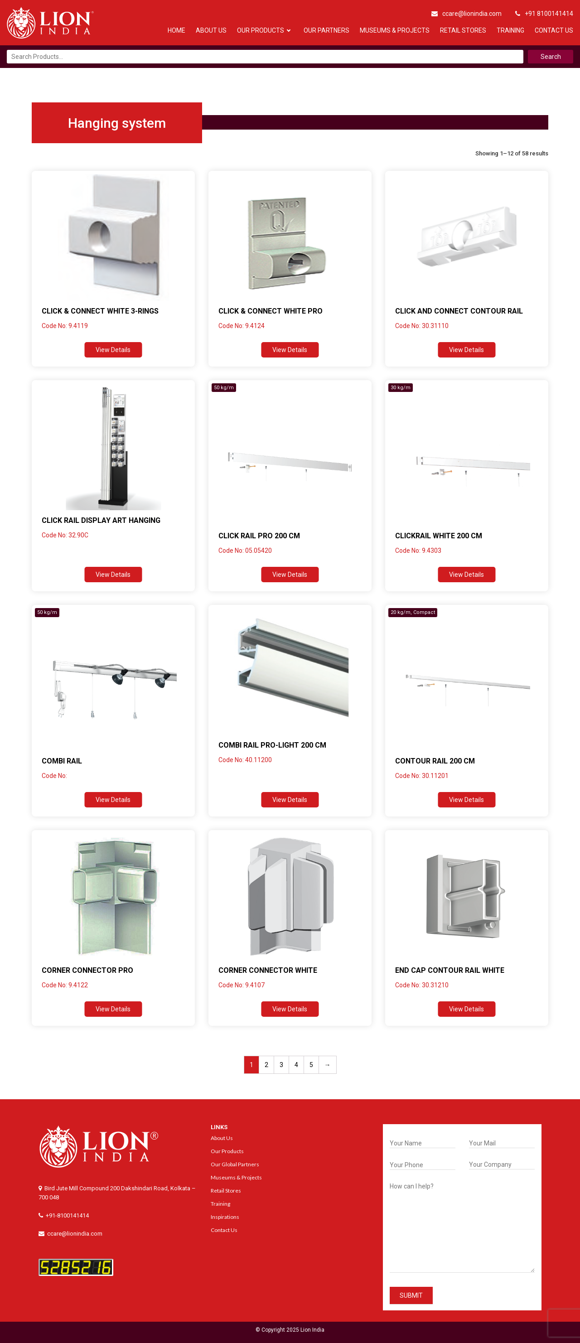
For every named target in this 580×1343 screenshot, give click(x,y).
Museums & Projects (395, 30)
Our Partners (326, 30)
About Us (211, 30)
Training (510, 30)
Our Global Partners (235, 1164)
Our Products (260, 30)
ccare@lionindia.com (466, 13)
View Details (113, 349)
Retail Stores (463, 30)
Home (176, 30)
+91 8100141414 (544, 13)
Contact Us (554, 30)
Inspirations (225, 1216)
